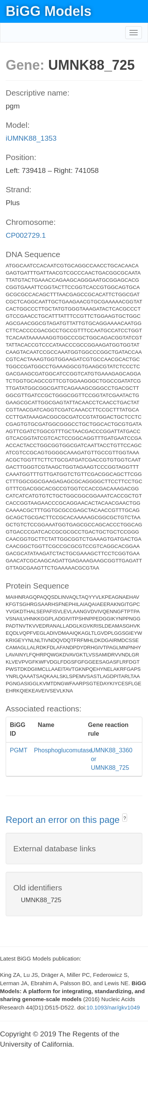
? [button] (124, 818)
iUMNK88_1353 (31, 138)
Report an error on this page (64, 820)
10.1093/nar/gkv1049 (113, 1007)
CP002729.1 (26, 235)
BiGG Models (48, 11)
